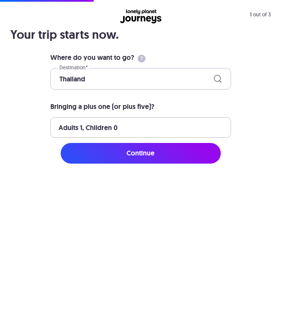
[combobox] (60, 79)
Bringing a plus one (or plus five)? (102, 106)
